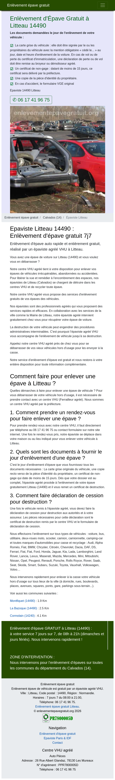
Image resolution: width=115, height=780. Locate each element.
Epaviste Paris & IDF (57, 738)
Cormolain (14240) (22, 615)
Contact (57, 742)
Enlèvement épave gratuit (28, 5)
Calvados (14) (52, 217)
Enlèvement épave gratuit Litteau (57, 706)
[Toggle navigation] (102, 5)
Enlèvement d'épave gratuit (57, 733)
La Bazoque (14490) (23, 608)
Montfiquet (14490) (22, 600)
